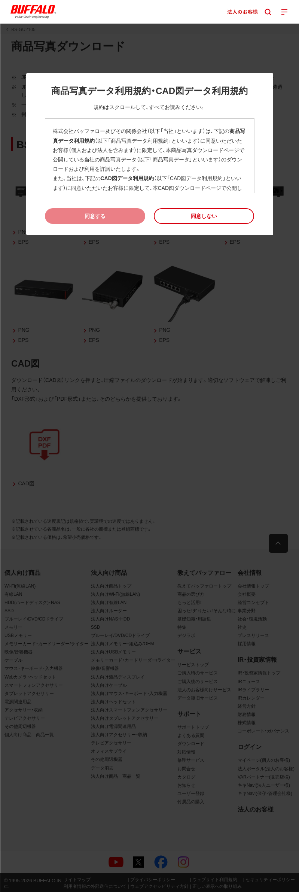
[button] (204, 216)
